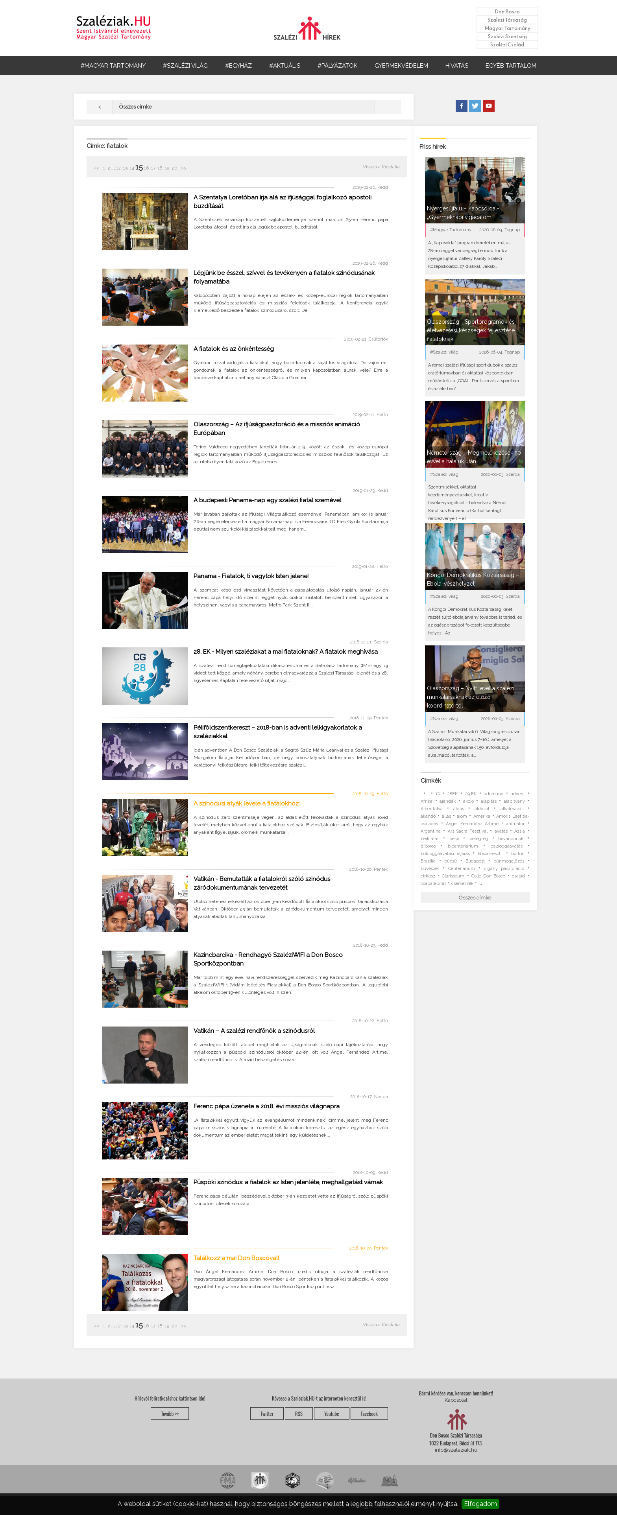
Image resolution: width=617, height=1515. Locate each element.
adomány (493, 793)
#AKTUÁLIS (284, 65)
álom (462, 816)
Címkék (431, 780)
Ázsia (519, 831)
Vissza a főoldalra (381, 167)
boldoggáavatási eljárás (445, 853)
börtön (518, 853)
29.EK (471, 793)
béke (454, 838)
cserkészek (462, 883)
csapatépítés (433, 883)
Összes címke (475, 898)
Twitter (266, 1413)
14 (132, 168)
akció (468, 801)
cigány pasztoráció (504, 868)
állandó (428, 816)
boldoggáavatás (506, 846)
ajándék (448, 801)
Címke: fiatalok (107, 145)
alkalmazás (512, 808)
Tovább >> (170, 1413)
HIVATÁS (456, 65)
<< (97, 168)
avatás (501, 831)
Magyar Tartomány (507, 28)
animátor (515, 823)
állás (446, 816)
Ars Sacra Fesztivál (468, 831)
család (518, 876)
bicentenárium (463, 846)
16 (146, 168)
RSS (299, 1413)
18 (160, 168)
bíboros (428, 846)
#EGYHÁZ (238, 65)
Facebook (369, 1413)
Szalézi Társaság (507, 20)
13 (125, 168)
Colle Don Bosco (488, 876)
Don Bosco (507, 11)
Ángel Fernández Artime (472, 823)
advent (518, 793)
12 (118, 168)
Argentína (431, 831)
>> (183, 168)
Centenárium (461, 868)
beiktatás (430, 838)
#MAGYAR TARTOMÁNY (113, 65)
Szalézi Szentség (507, 36)
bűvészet (430, 868)
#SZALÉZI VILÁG (185, 65)
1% (438, 793)
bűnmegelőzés (508, 861)
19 (167, 168)
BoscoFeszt (490, 853)
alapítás (489, 801)
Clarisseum (453, 876)
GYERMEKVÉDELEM (401, 65)
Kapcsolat (456, 1400)
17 (153, 168)
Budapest (475, 861)
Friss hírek (432, 146)
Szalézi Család (507, 44)
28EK (452, 793)
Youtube (331, 1413)
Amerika (481, 816)
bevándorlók (510, 838)
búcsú (450, 861)
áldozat (482, 808)
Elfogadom (480, 1504)
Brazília (428, 861)
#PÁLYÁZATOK (337, 65)
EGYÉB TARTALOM (511, 65)
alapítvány (514, 801)
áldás (458, 808)
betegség (478, 838)
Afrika (426, 801)
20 (174, 168)
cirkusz (428, 876)
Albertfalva (432, 808)
